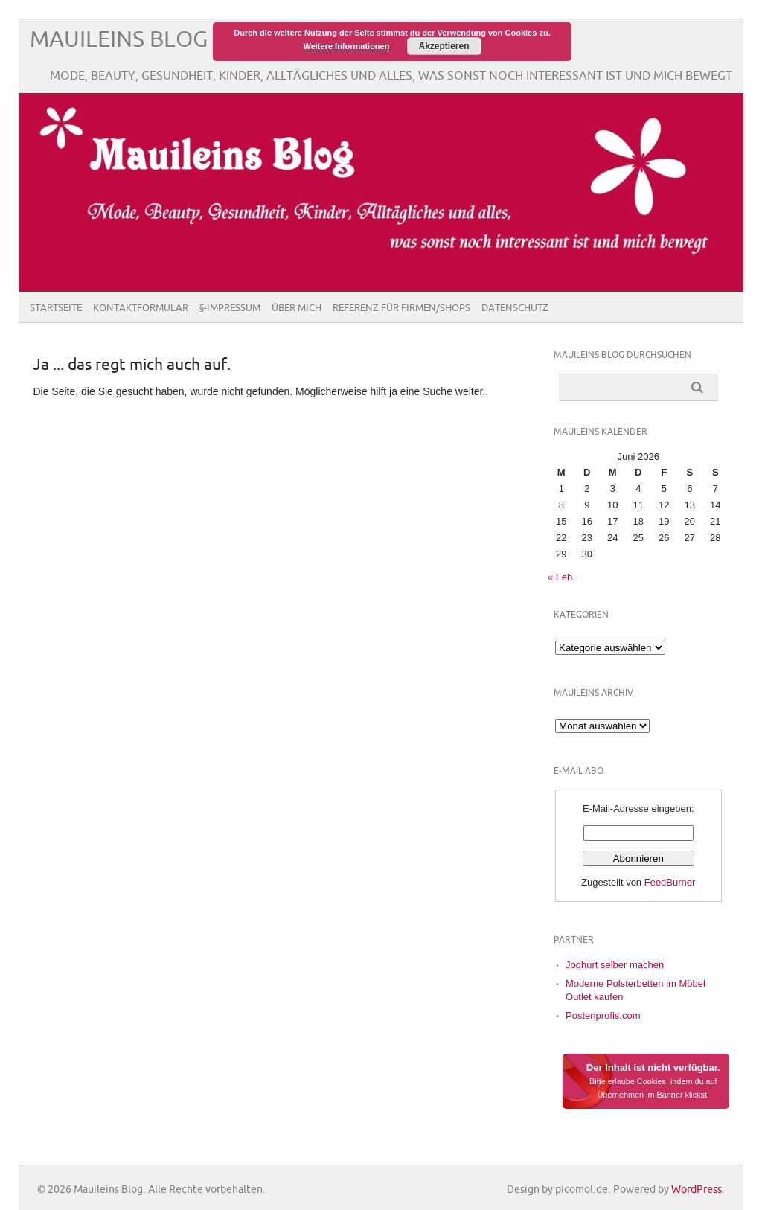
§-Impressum (229, 308)
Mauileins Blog (119, 39)
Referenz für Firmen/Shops (401, 308)
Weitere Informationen (347, 46)
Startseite (56, 308)
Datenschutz (514, 308)
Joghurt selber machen (615, 964)
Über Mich (296, 308)
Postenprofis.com (603, 1015)
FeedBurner (670, 882)
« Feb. (561, 577)
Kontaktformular (140, 308)
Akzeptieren (443, 46)
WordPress (696, 1189)
